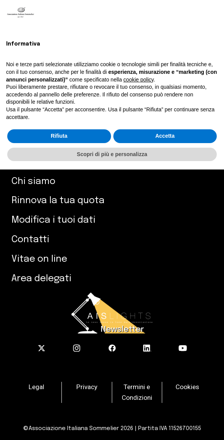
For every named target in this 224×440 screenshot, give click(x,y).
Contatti (30, 239)
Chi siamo (33, 181)
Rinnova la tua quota (58, 200)
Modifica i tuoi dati (53, 220)
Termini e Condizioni (137, 392)
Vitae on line (39, 259)
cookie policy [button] (138, 80)
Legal (36, 387)
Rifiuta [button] (59, 136)
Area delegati (41, 279)
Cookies (187, 387)
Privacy (86, 387)
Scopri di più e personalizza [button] (112, 154)
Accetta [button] (165, 136)
